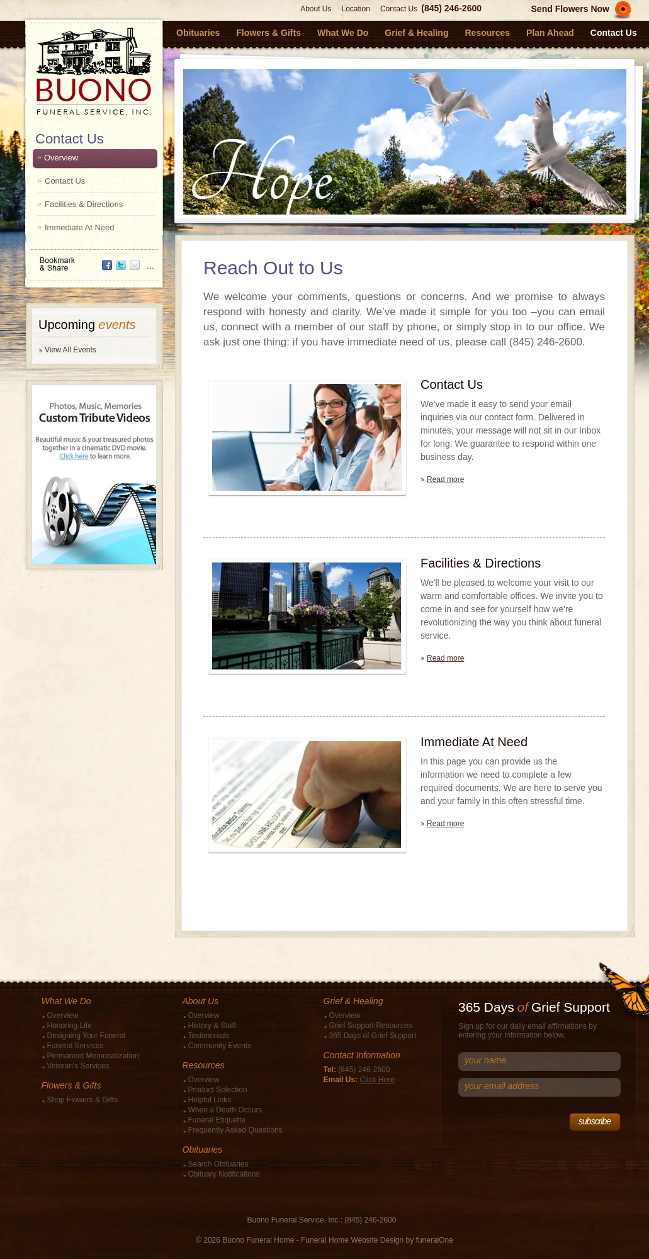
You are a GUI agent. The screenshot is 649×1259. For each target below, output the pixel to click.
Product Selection (217, 1089)
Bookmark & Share (93, 259)
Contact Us (398, 8)
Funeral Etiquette (216, 1120)
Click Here (377, 1079)
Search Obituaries (218, 1164)
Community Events (220, 1045)
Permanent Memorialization (93, 1055)
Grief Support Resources (370, 1025)
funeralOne (434, 1240)
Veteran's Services (78, 1065)
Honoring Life (69, 1025)
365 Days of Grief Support (373, 1035)
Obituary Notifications (224, 1174)
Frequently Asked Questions (235, 1130)
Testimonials (209, 1035)
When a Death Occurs (225, 1109)
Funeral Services (75, 1045)
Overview (61, 157)
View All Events (70, 349)
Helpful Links (210, 1099)
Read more (445, 479)
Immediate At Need (80, 227)
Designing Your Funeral (86, 1035)
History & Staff (212, 1025)
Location (356, 8)
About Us (315, 8)
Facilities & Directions (84, 204)
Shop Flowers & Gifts (82, 1099)
